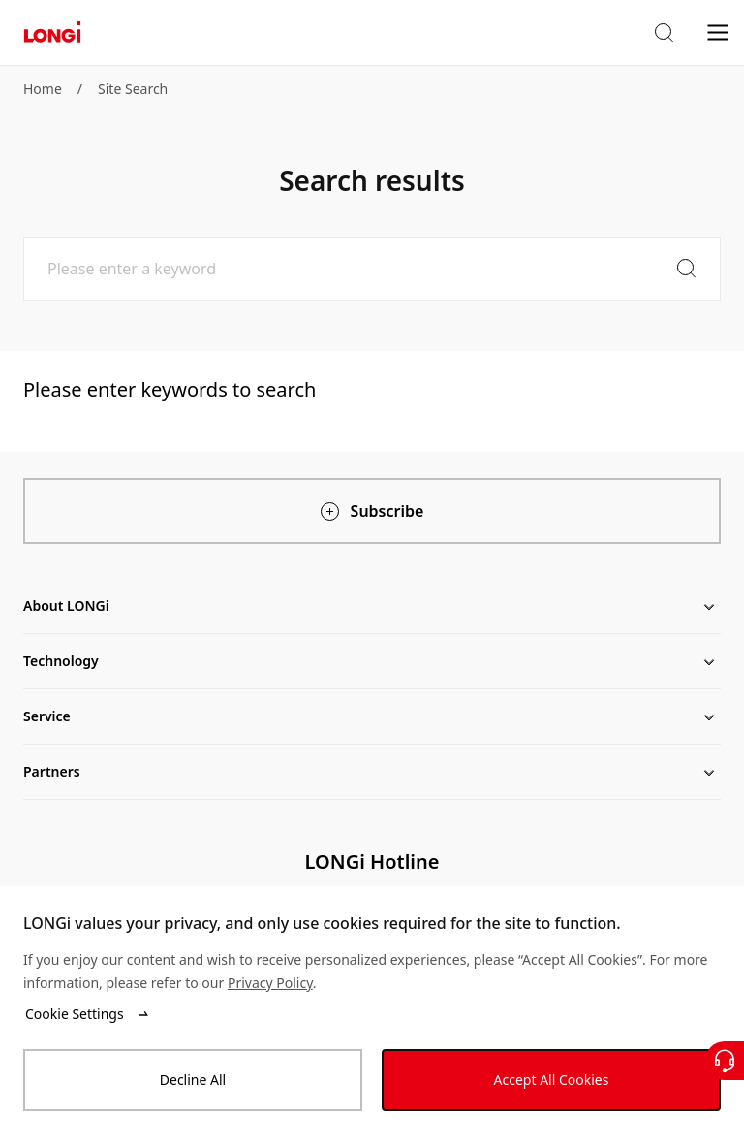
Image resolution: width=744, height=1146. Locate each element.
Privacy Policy (270, 982)
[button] (663, 33)
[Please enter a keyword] (372, 269)
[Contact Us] (724, 1060)
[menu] (717, 31)
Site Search (133, 89)
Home (42, 89)
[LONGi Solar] (52, 32)
